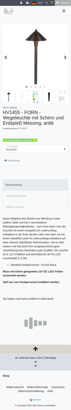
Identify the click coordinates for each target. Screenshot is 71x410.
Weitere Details (15, 207)
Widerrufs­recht (15, 387)
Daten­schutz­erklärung (31, 391)
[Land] (34, 3)
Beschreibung (14, 184)
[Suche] (47, 3)
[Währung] (40, 3)
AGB (50, 391)
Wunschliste (12, 160)
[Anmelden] (21, 3)
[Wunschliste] (52, 3)
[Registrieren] (28, 3)
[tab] (35, 185)
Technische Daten (16, 195)
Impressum (58, 387)
